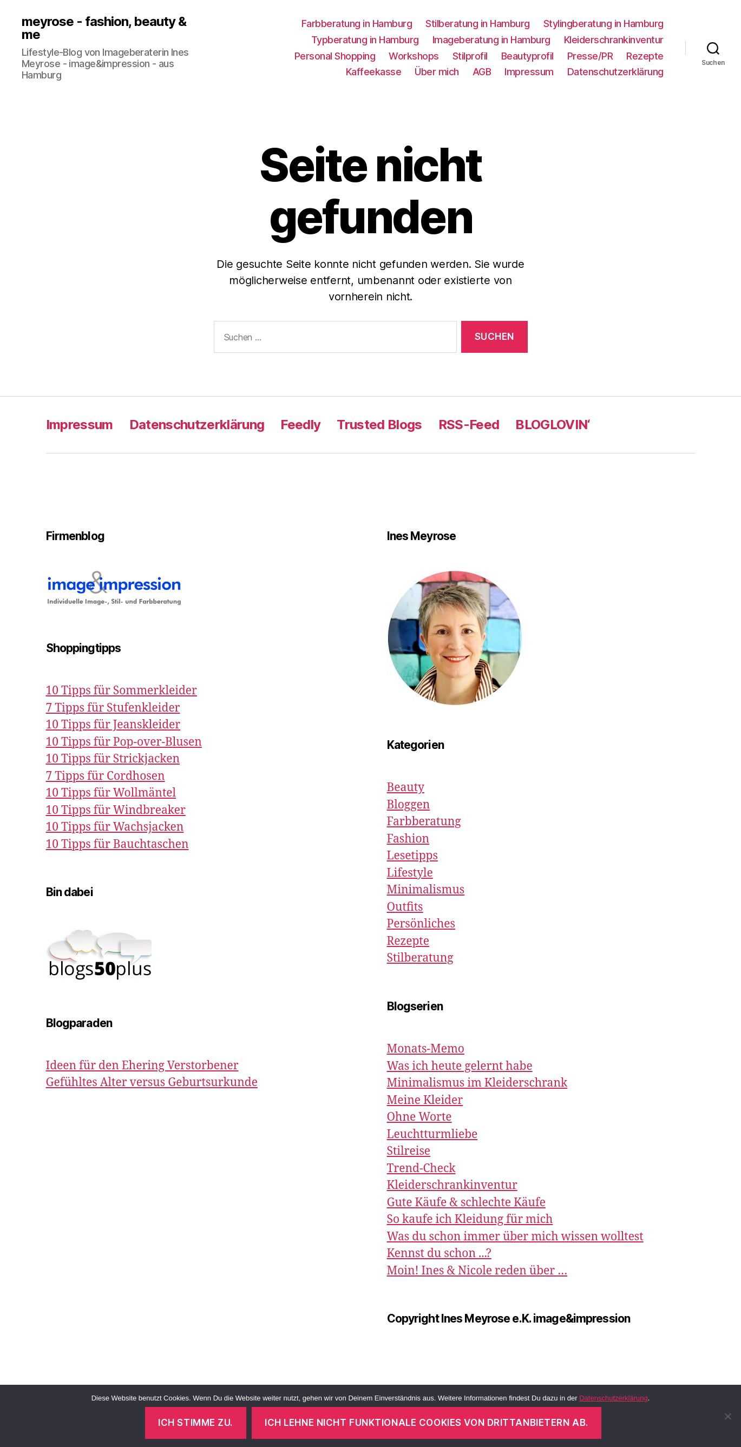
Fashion (408, 839)
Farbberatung (424, 821)
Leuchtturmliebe (432, 1134)
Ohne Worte (419, 1117)
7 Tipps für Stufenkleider (113, 708)
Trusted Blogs (379, 424)
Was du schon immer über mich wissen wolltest (515, 1236)
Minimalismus (426, 890)
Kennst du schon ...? (439, 1253)
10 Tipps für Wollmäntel (111, 793)
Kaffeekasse (374, 71)
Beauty (405, 787)
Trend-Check (421, 1168)
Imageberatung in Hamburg (491, 39)
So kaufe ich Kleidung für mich (470, 1219)
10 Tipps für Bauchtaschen (117, 844)
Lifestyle (410, 873)
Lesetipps (412, 856)
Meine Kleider (425, 1100)
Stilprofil (470, 56)
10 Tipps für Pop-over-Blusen (124, 742)
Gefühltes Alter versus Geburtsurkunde (152, 1082)
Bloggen (408, 805)
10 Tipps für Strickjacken (113, 759)
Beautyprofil (527, 56)
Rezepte (645, 56)
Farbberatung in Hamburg (356, 23)
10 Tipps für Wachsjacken (115, 827)
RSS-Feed (469, 424)
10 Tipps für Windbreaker (116, 810)
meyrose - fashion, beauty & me (104, 28)
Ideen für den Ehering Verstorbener (142, 1065)
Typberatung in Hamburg (365, 39)
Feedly (300, 424)
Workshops (414, 56)
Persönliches (421, 924)
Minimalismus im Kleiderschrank (477, 1083)
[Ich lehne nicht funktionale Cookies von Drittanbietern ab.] (727, 1416)
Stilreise (409, 1151)
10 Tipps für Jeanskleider (113, 725)
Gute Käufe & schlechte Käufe (466, 1202)
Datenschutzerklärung (615, 71)
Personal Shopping (335, 56)
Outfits (405, 907)
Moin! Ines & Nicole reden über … (477, 1271)
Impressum (529, 71)
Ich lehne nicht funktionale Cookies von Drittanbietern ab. (426, 1422)
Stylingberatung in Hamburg (603, 23)
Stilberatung (420, 958)
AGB (482, 71)
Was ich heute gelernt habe (460, 1066)
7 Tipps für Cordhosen (105, 776)
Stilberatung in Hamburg (477, 23)
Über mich (437, 71)
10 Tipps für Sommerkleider (121, 690)
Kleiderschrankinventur (614, 39)
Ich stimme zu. (195, 1422)
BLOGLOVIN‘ (552, 424)
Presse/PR (590, 56)
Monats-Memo (425, 1049)
